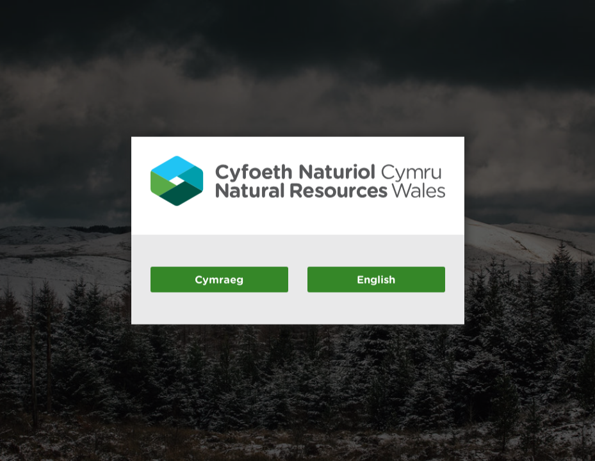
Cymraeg (219, 279)
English (376, 279)
